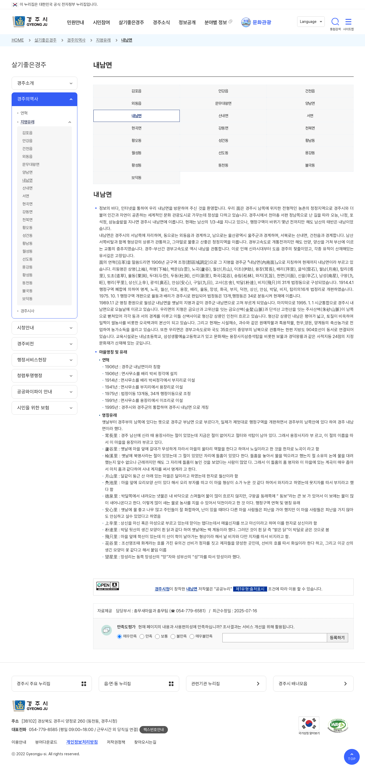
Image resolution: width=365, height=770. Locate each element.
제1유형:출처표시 (250, 589)
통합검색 (335, 21)
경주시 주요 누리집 (34, 684)
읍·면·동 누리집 (117, 684)
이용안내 (19, 742)
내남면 (126, 40)
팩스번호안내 (153, 729)
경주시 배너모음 (293, 684)
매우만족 (130, 636)
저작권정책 (116, 742)
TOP (352, 759)
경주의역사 (76, 40)
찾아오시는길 (145, 742)
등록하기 (337, 637)
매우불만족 (204, 636)
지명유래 (103, 40)
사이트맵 (348, 21)
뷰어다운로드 (46, 742)
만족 (149, 636)
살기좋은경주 (45, 40)
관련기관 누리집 (206, 684)
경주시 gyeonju (30, 21)
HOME (18, 40)
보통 (164, 636)
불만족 (182, 636)
